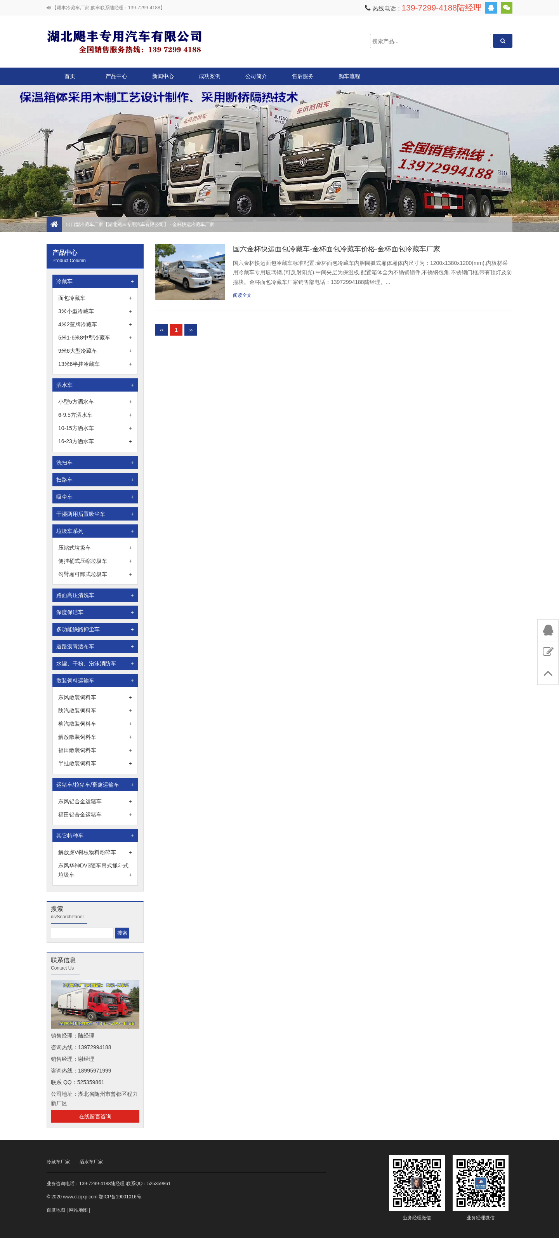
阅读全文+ (243, 295)
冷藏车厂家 (58, 1162)
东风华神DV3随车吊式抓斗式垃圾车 (95, 870)
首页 (69, 76)
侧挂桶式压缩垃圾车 (95, 561)
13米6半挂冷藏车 (95, 364)
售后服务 (303, 76)
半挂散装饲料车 (95, 763)
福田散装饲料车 (95, 750)
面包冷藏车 (95, 298)
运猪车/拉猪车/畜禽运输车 (95, 784)
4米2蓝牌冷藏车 (95, 324)
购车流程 (349, 76)
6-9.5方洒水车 (95, 415)
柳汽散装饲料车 (95, 723)
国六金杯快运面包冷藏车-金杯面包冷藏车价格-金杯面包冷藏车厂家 (336, 249)
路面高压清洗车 (95, 595)
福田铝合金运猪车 (95, 814)
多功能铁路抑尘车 (95, 629)
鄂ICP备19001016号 (120, 1197)
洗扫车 (95, 462)
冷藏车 (95, 281)
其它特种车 (95, 835)
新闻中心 (163, 76)
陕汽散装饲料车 (95, 710)
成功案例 (209, 76)
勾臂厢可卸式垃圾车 (95, 574)
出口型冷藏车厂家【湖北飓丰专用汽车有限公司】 (124, 41)
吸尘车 (95, 496)
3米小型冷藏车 (95, 311)
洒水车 (95, 385)
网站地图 (78, 1210)
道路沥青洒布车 (95, 646)
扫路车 (95, 479)
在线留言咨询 (95, 1116)
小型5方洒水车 (95, 401)
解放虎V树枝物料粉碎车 (95, 852)
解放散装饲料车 (95, 737)
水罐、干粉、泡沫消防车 (95, 663)
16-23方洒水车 (95, 441)
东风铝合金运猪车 (95, 801)
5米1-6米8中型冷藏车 (95, 337)
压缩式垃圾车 (95, 547)
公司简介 (256, 76)
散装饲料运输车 (95, 680)
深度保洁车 (95, 612)
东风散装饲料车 (95, 697)
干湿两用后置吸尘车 (95, 514)
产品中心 (116, 79)
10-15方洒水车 (95, 428)
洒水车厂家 (91, 1162)
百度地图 (56, 1210)
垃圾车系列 (95, 531)
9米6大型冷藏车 (95, 350)
